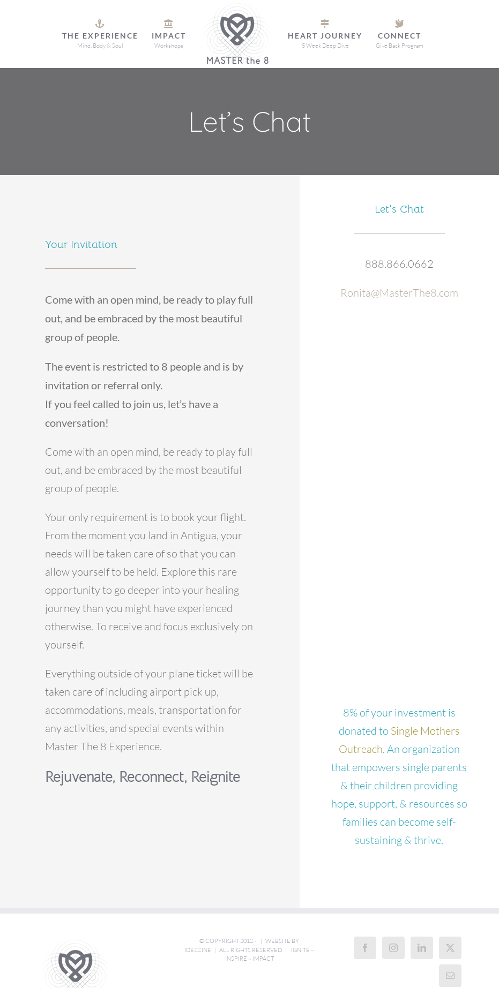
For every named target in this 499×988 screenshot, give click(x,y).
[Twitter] (450, 948)
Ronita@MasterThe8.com (399, 292)
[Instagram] (393, 948)
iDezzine (197, 950)
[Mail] (450, 975)
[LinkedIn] (422, 948)
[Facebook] (365, 948)
